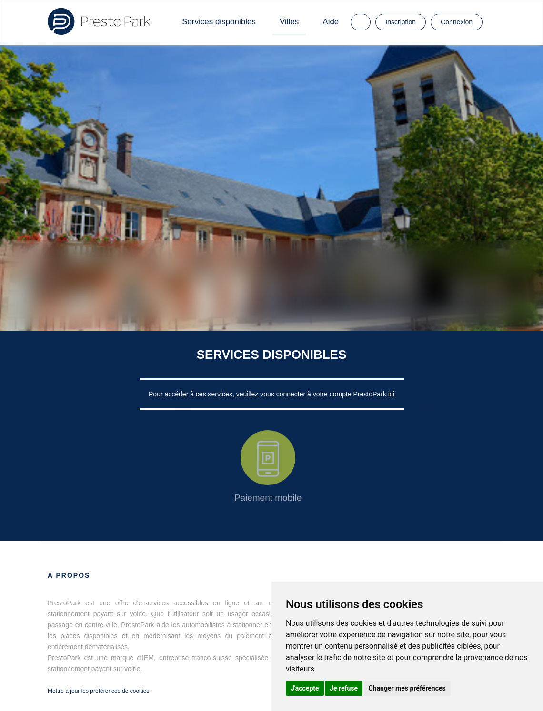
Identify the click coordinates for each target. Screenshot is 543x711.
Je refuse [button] (344, 688)
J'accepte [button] (305, 688)
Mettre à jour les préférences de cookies (98, 691)
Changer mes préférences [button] (407, 688)
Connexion (457, 22)
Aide (330, 21)
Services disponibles (219, 21)
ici (391, 394)
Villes (289, 21)
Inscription (400, 22)
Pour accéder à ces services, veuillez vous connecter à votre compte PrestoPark (268, 394)
